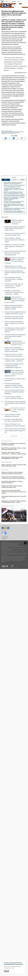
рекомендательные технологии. (13, 964)
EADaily (5, 5)
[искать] (25, 6)
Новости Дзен (2, 533)
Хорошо (6, 971)
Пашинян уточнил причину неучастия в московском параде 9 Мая (15, 234)
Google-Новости (5, 533)
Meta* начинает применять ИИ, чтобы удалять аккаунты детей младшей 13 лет (15, 430)
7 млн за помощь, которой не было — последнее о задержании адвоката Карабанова (15, 391)
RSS (8, 1)
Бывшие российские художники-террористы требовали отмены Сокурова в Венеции (14, 307)
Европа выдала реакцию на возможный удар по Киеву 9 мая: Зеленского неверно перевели (14, 205)
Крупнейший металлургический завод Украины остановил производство (13, 183)
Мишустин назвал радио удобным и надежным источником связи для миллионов (15, 260)
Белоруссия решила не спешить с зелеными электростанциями (13, 355)
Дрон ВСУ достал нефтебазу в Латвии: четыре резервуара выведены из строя (13, 192)
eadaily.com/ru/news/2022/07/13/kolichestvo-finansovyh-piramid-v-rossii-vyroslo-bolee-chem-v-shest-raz (12, 132)
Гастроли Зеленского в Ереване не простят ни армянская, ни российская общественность (13, 477)
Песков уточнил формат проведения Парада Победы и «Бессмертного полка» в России (15, 228)
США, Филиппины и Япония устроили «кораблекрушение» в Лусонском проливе (15, 329)
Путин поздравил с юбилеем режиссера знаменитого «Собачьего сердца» (15, 239)
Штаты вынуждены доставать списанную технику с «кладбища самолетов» (14, 279)
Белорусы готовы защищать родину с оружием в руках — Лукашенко (14, 360)
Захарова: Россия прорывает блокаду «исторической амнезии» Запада (15, 313)
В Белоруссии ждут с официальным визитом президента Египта (18, 343)
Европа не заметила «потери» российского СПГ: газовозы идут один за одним (14, 186)
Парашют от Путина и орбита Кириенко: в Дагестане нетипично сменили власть (12, 472)
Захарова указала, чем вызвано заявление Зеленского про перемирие (15, 267)
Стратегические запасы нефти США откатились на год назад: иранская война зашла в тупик (13, 492)
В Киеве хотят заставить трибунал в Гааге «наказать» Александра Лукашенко (14, 202)
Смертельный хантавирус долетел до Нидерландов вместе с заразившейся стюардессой (14, 365)
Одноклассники (5, 528)
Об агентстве (5, 537)
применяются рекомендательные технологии (13, 557)
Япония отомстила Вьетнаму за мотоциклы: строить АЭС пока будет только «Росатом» (14, 195)
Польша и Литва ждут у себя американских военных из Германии (15, 425)
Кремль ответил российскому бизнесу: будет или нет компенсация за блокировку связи (15, 253)
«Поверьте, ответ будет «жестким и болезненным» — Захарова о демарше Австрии (14, 189)
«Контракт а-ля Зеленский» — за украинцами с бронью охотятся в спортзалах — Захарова (14, 292)
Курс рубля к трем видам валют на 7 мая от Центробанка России (14, 420)
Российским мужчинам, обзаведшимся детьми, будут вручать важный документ (15, 336)
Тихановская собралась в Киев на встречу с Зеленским (17, 222)
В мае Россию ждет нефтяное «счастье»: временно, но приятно (14, 397)
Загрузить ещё (14, 436)
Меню (2, 1)
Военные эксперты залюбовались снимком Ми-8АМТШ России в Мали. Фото (14, 208)
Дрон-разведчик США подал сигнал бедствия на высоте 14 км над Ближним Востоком (14, 373)
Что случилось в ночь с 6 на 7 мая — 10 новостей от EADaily (18, 409)
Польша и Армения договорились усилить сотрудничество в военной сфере (14, 323)
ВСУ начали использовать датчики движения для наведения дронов (14, 317)
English (18, 1)
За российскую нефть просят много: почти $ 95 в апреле (13, 497)
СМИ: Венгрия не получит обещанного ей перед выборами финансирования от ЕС (14, 211)
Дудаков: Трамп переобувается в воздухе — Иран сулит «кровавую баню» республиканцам (14, 199)
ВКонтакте (2, 528)
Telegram (8, 528)
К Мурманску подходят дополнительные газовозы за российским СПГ (11, 486)
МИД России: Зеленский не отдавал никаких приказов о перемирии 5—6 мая (15, 246)
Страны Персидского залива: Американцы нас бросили (12, 415)
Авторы (4, 538)
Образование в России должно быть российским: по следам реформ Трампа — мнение (13, 501)
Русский (14, 1)
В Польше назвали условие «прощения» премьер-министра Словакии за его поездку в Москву (14, 385)
